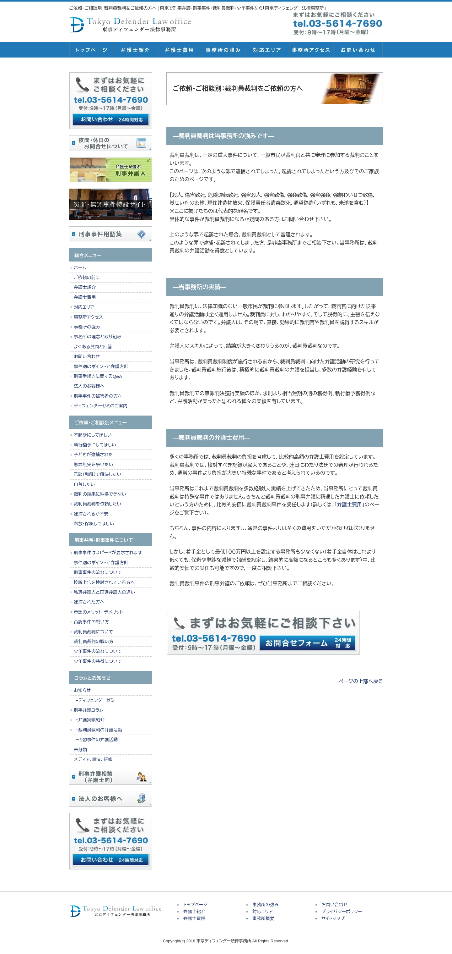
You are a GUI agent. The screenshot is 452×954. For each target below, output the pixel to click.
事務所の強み (223, 50)
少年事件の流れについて (98, 651)
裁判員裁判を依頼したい (97, 503)
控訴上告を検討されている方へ (104, 582)
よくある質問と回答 (93, 346)
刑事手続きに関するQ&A (98, 376)
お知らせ (82, 690)
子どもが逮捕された (93, 454)
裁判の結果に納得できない (100, 494)
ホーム (80, 267)
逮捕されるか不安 (91, 513)
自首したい (84, 484)
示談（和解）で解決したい (97, 474)
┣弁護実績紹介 (89, 719)
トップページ (91, 50)
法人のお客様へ (89, 386)
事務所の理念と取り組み (97, 336)
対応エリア (267, 50)
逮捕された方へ (89, 601)
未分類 (80, 749)
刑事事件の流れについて (98, 572)
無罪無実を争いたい (93, 464)
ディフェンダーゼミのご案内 (100, 405)
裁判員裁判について (93, 631)
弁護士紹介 (135, 50)
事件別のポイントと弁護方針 (101, 366)
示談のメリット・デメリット (98, 612)
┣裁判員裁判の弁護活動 (98, 729)
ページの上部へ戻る (361, 681)
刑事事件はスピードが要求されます (108, 552)
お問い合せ (358, 50)
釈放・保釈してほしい (94, 523)
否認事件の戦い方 (91, 621)
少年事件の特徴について (98, 661)
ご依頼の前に (87, 277)
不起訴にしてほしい (93, 435)
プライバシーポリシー (341, 911)
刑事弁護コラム (88, 710)
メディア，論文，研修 (93, 759)
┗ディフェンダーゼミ (94, 700)
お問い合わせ (87, 356)
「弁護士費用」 (349, 504)
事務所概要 (311, 50)
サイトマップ (333, 918)
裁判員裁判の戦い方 (93, 641)
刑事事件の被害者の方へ (98, 396)
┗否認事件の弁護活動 (96, 739)
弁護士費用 (179, 50)
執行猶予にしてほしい (95, 444)
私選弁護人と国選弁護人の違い (104, 592)
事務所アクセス (88, 317)
